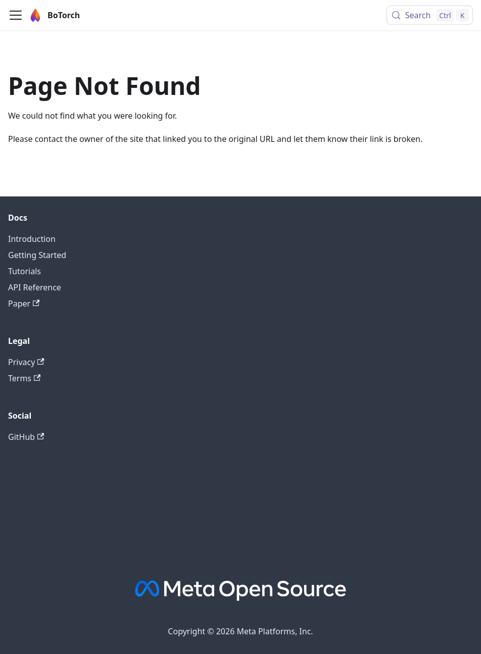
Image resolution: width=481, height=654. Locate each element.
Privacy (26, 362)
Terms (24, 378)
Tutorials (24, 271)
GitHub (26, 436)
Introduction (32, 238)
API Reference (34, 287)
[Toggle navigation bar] (15, 15)
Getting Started (37, 255)
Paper (23, 303)
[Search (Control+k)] (430, 15)
